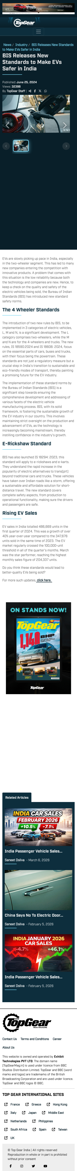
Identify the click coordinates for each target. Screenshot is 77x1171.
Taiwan (59, 1129)
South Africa (15, 1129)
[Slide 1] (21, 146)
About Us (8, 1047)
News (7, 45)
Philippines (42, 1121)
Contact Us (9, 1038)
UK (9, 1137)
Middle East (53, 1112)
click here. (44, 580)
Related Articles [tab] (16, 797)
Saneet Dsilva (14, 860)
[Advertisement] (38, 200)
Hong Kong (57, 1104)
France (12, 1104)
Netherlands (15, 1121)
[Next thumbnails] (66, 146)
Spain (39, 1129)
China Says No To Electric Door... (34, 914)
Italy (10, 1112)
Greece (33, 1104)
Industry (21, 45)
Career (57, 1038)
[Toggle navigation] (38, 31)
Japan (29, 1112)
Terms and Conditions (35, 1038)
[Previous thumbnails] (6, 146)
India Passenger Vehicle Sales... (33, 850)
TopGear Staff (16, 90)
